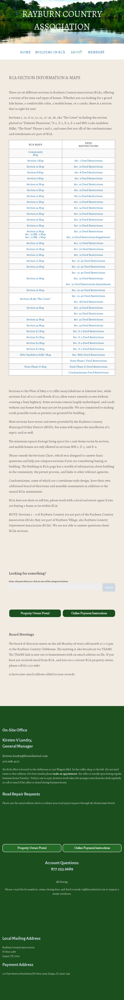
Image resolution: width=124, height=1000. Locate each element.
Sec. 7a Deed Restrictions (88, 164)
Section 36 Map (35, 288)
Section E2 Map (35, 329)
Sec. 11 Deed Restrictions (88, 188)
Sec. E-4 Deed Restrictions (88, 340)
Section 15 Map (35, 211)
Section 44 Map (35, 323)
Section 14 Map (35, 205)
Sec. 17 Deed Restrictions (88, 223)
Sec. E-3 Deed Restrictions (88, 335)
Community (35, 149)
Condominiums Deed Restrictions (88, 370)
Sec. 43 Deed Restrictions (88, 317)
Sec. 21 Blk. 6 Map (35, 232)
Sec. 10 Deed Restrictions (88, 182)
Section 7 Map (35, 158)
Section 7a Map (35, 164)
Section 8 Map (35, 170)
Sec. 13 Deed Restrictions (88, 200)
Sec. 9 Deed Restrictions (89, 176)
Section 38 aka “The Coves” (35, 296)
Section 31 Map (35, 252)
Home (18, 51)
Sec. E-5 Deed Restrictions (88, 346)
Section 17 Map (35, 223)
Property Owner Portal (35, 611)
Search (109, 585)
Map (35, 152)
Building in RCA (45, 51)
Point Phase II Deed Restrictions (89, 364)
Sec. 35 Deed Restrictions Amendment (88, 282)
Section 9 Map (35, 176)
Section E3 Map (35, 335)
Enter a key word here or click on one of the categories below (38, 579)
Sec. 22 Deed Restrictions (88, 241)
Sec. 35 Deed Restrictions (88, 276)
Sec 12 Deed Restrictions (88, 194)
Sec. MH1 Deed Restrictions (88, 352)
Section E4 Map (35, 340)
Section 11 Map (35, 188)
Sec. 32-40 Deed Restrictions (88, 258)
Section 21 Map (35, 229)
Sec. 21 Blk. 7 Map (35, 235)
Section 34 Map (35, 264)
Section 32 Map (35, 258)
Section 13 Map (35, 200)
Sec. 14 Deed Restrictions (88, 205)
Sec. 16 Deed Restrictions (88, 217)
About (75, 51)
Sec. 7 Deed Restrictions (88, 158)
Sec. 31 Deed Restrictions (88, 252)
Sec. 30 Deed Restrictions (88, 247)
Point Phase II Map (35, 364)
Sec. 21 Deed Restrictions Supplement (88, 235)
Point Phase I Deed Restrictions (88, 358)
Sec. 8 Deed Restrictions (89, 170)
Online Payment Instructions (89, 611)
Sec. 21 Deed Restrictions (88, 229)
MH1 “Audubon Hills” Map (35, 352)
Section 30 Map (35, 247)
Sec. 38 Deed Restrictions (88, 299)
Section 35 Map (35, 276)
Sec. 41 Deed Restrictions (88, 305)
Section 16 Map (35, 217)
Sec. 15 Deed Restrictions (88, 211)
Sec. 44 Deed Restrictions (88, 323)
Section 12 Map (35, 194)
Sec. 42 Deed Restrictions (88, 311)
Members (99, 51)
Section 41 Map (35, 305)
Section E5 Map (35, 346)
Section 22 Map (35, 241)
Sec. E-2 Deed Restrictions (88, 329)
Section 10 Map (35, 182)
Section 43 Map (35, 317)
